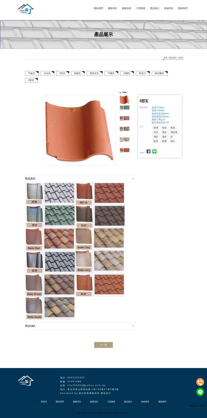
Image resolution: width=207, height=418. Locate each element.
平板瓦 (31, 73)
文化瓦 (47, 73)
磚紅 (172, 141)
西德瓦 (77, 73)
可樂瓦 (111, 73)
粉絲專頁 (168, 8)
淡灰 (156, 132)
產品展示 (154, 8)
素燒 (172, 127)
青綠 (164, 127)
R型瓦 (31, 80)
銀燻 (156, 127)
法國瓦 (126, 73)
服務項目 (112, 8)
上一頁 (103, 344)
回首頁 (44, 401)
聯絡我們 (182, 8)
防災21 (142, 73)
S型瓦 (62, 73)
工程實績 (140, 8)
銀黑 (156, 141)
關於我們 (98, 8)
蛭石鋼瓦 (159, 73)
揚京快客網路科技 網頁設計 (95, 393)
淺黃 (164, 136)
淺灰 (164, 132)
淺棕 (156, 136)
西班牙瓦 (94, 73)
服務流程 (126, 8)
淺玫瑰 (173, 132)
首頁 (165, 58)
